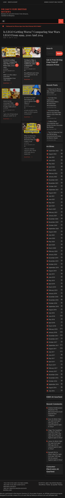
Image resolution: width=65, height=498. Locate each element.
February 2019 (53, 290)
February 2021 (53, 212)
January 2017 (53, 371)
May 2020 (52, 241)
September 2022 (54, 150)
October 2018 (53, 303)
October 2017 (53, 342)
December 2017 (53, 335)
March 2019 (52, 287)
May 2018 (52, 319)
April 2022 (52, 167)
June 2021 (52, 199)
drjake (6, 69)
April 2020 (52, 245)
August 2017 (52, 348)
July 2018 (52, 313)
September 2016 (54, 384)
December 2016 (53, 374)
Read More (7, 83)
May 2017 (52, 358)
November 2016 (53, 378)
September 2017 (54, 345)
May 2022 (52, 163)
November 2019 (53, 261)
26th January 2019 (10, 70)
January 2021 (53, 215)
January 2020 (53, 254)
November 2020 (53, 222)
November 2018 (53, 300)
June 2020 (52, 238)
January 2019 (53, 293)
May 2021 (52, 202)
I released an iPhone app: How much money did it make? (23, 26)
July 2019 (52, 274)
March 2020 (52, 248)
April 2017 (52, 361)
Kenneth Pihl (52, 452)
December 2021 (53, 180)
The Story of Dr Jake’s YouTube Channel (16, 483)
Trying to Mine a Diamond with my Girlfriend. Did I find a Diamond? (31, 63)
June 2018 (52, 316)
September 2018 (54, 306)
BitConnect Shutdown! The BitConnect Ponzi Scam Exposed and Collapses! (55, 411)
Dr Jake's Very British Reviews (13, 10)
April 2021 (52, 206)
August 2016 (52, 387)
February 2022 (53, 173)
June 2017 (52, 355)
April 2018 (52, 322)
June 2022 (52, 160)
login (4, 2)
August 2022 (52, 154)
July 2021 (52, 196)
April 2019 (52, 284)
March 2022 (52, 170)
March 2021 (52, 209)
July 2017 (52, 352)
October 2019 (53, 264)
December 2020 (53, 219)
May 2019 (52, 280)
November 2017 (53, 339)
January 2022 (53, 176)
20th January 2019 (30, 69)
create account (12, 2)
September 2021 (54, 189)
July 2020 (52, 235)
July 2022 (52, 157)
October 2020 (53, 225)
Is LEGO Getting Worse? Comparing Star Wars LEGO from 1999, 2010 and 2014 (10, 63)
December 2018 (53, 297)
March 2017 (52, 365)
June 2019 (52, 277)
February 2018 (53, 329)
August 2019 (52, 271)
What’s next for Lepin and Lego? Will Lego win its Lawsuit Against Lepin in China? (55, 422)
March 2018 (52, 326)
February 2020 (53, 251)
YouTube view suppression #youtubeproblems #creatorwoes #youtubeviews (53, 101)
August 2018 (52, 309)
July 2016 (52, 391)
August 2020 (52, 232)
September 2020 (54, 228)
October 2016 (53, 381)
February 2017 (53, 368)
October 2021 (53, 186)
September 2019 (54, 267)
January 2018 (53, 332)
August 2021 (52, 193)
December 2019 (53, 258)
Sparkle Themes (58, 484)
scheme (50, 408)
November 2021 (53, 183)
